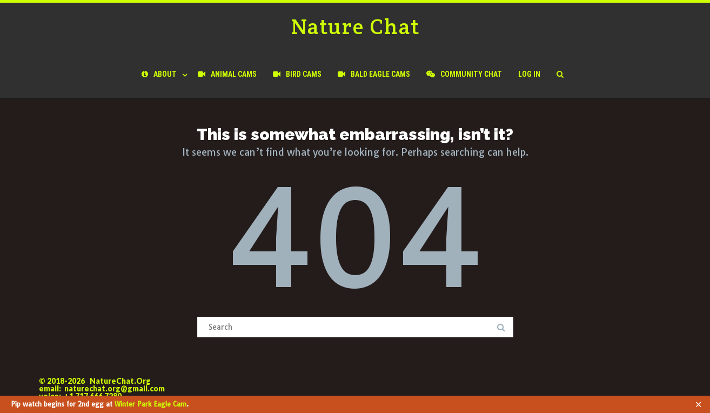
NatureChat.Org (120, 380)
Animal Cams (227, 74)
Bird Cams (297, 74)
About (159, 74)
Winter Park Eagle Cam (150, 404)
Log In (529, 74)
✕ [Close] (698, 404)
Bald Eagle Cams (374, 74)
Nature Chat (355, 26)
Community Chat (464, 74)
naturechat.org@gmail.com (114, 388)
